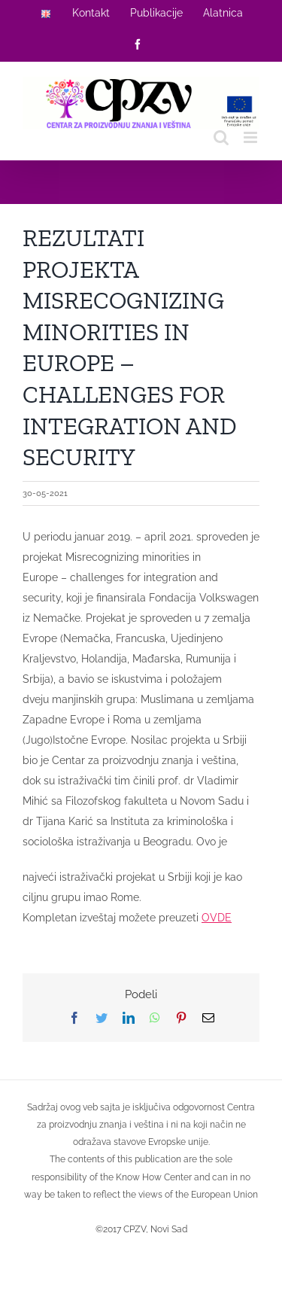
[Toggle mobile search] (221, 137)
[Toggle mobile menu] (251, 137)
